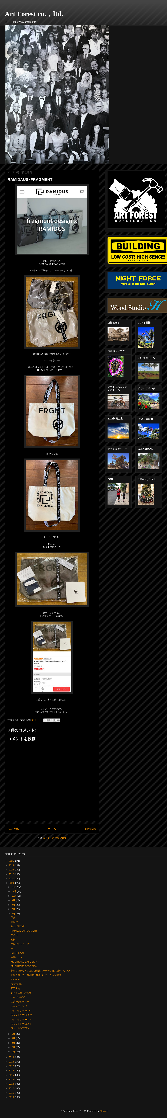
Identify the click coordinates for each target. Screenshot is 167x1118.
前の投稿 (90, 828)
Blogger (104, 1111)
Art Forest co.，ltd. (34, 14)
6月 (14, 913)
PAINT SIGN (17, 953)
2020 (12, 883)
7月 (14, 909)
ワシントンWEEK (20, 1028)
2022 (12, 874)
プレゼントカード (20, 944)
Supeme (15, 979)
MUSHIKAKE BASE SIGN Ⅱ (25, 961)
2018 (12, 1061)
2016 (12, 1070)
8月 (14, 904)
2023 (12, 869)
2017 (12, 1066)
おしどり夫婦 (18, 926)
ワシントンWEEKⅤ (21, 1010)
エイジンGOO (18, 997)
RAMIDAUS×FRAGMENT (24, 930)
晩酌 (13, 939)
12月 (14, 887)
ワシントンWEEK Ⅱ (21, 1024)
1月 (14, 1051)
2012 (12, 1088)
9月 (14, 900)
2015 (12, 1075)
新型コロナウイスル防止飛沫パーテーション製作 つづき (40, 970)
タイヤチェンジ (19, 1006)
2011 (12, 1092)
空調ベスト (16, 957)
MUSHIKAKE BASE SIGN (24, 966)
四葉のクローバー (20, 1001)
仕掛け (14, 922)
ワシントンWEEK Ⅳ (21, 1015)
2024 (12, 865)
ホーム (52, 828)
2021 (12, 878)
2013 (12, 1083)
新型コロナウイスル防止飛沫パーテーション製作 (36, 975)
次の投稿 (13, 828)
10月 (14, 895)
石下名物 (15, 988)
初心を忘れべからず (21, 993)
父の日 (14, 935)
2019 (12, 1057)
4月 (14, 1038)
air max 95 (16, 984)
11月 (14, 891)
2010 (12, 1097)
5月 (14, 1034)
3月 (14, 1042)
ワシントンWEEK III (21, 1019)
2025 (12, 861)
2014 (12, 1079)
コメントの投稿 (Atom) (55, 837)
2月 (14, 1047)
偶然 (13, 917)
